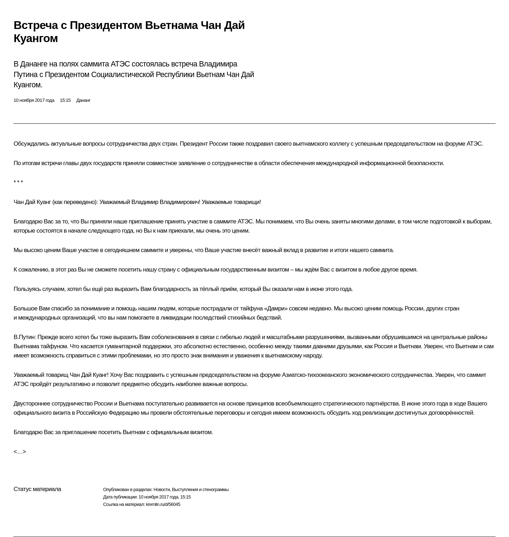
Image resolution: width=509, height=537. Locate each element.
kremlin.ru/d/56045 (163, 504)
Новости (161, 489)
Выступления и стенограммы (200, 489)
